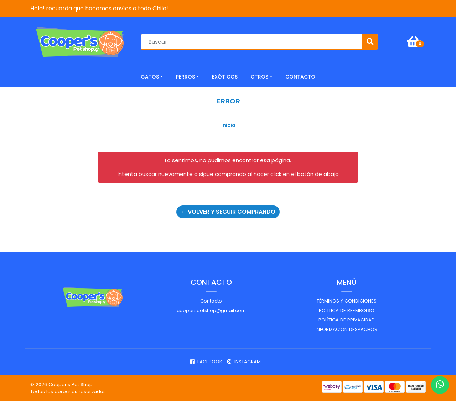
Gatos (150, 76)
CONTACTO (300, 76)
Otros (259, 76)
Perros (185, 76)
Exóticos (225, 76)
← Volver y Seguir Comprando (228, 212)
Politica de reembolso (346, 310)
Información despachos (346, 329)
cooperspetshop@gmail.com (211, 310)
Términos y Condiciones (347, 301)
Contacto (211, 301)
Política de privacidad (346, 319)
